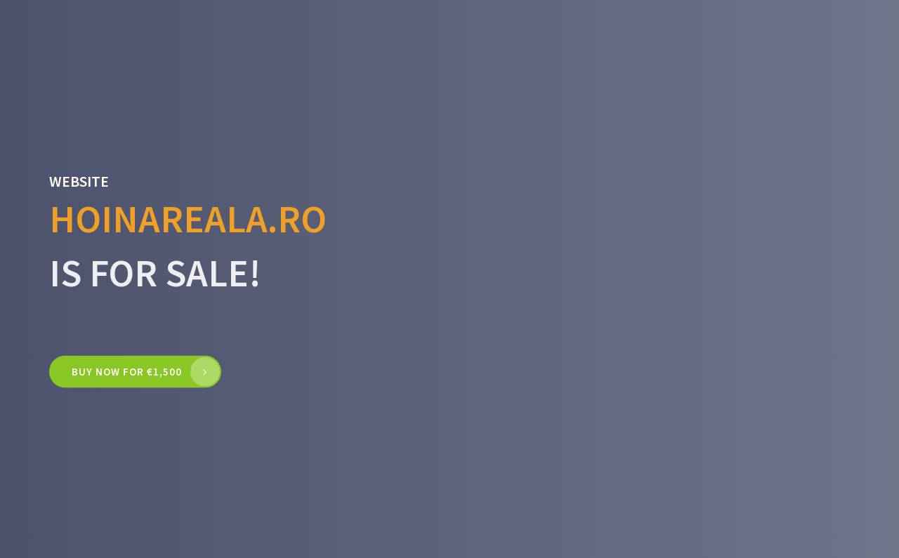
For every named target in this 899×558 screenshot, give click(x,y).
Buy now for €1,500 (127, 371)
